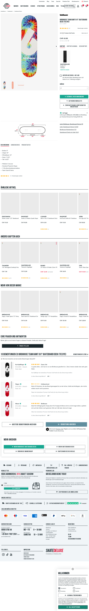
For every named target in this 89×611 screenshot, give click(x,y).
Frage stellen (23, 346)
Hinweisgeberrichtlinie (29, 559)
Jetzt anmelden (16, 488)
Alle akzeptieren (73, 607)
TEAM (69, 537)
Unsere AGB (26, 553)
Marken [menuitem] (16, 6)
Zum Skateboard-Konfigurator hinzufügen (74, 106)
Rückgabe (22, 465)
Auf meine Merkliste (74, 101)
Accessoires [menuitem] (50, 6)
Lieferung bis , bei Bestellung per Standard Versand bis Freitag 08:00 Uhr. (74, 115)
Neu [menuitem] (57, 6)
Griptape (62, 46)
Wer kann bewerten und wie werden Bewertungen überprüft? (18, 359)
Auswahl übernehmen (72, 595)
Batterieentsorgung (50, 537)
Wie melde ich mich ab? (11, 493)
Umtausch (37, 465)
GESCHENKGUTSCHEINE (74, 539)
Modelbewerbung (72, 531)
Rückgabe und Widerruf (51, 531)
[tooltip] (87, 33)
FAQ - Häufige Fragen (51, 535)
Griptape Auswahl (72, 46)
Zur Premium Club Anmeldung (67, 492)
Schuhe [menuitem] (32, 6)
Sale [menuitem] (63, 6)
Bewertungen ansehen (83, 28)
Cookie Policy (26, 557)
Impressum (27, 550)
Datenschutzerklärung (29, 555)
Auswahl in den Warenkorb (74, 97)
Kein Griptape (83, 46)
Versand (7, 465)
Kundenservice (82, 465)
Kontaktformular (7, 536)
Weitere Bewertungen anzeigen (22, 425)
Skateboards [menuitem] (24, 6)
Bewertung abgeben (66, 424)
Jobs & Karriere (71, 529)
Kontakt (47, 539)
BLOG (69, 534)
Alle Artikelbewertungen (51, 534)
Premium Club (59, 429)
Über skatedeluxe (72, 527)
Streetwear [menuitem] (41, 6)
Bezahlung (48, 527)
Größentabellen (49, 532)
